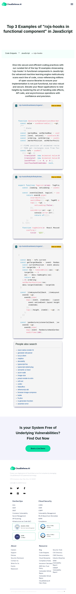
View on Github (56, 105)
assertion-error (23, 404)
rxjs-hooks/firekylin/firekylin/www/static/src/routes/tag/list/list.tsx (31, 176)
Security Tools (57, 550)
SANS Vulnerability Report (57, 563)
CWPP (41, 510)
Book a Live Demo (38, 448)
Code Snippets (11, 53)
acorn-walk (22, 373)
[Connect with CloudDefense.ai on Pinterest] (20, 493)
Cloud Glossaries (44, 558)
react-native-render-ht (26, 350)
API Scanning (17, 519)
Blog (40, 550)
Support (13, 553)
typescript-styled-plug (25, 367)
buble (20, 395)
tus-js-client (22, 356)
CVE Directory (57, 553)
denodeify (21, 361)
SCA (14, 505)
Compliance (42, 521)
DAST (14, 510)
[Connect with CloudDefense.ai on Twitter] (20, 488)
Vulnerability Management (47, 513)
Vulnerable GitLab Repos (45, 577)
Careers (13, 550)
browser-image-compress (27, 392)
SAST (14, 508)
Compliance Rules (45, 561)
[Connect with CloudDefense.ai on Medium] (26, 493)
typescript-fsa (23, 364)
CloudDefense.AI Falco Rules (44, 582)
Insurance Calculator (46, 563)
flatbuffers (21, 387)
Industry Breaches (59, 558)
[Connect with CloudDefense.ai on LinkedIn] (13, 488)
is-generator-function (25, 401)
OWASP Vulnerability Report (57, 570)
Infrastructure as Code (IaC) (22, 521)
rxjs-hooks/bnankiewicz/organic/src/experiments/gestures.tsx (31, 105)
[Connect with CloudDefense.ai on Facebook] (26, 488)
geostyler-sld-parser (25, 353)
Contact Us (14, 561)
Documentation (44, 555)
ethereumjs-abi (23, 389)
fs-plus (20, 398)
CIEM (40, 508)
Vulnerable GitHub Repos (45, 572)
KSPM (40, 519)
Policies (13, 555)
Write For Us (15, 563)
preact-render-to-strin (25, 378)
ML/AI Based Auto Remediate (48, 516)
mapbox (21, 358)
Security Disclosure (17, 558)
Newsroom (14, 569)
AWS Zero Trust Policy (44, 567)
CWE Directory (58, 555)
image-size (22, 375)
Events (13, 566)
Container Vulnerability (20, 513)
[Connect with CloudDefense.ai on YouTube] (13, 493)
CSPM (41, 505)
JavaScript (25, 53)
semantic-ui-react (24, 370)
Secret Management (19, 516)
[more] (71, 4)
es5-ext (20, 381)
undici (20, 384)
